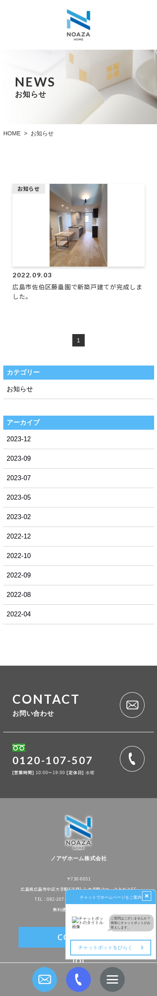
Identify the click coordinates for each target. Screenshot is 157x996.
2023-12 (19, 439)
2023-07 (19, 477)
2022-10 (19, 555)
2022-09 (19, 575)
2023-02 (19, 516)
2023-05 (19, 497)
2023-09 (19, 458)
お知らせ (20, 388)
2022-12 (19, 536)
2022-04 (19, 614)
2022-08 (19, 594)
